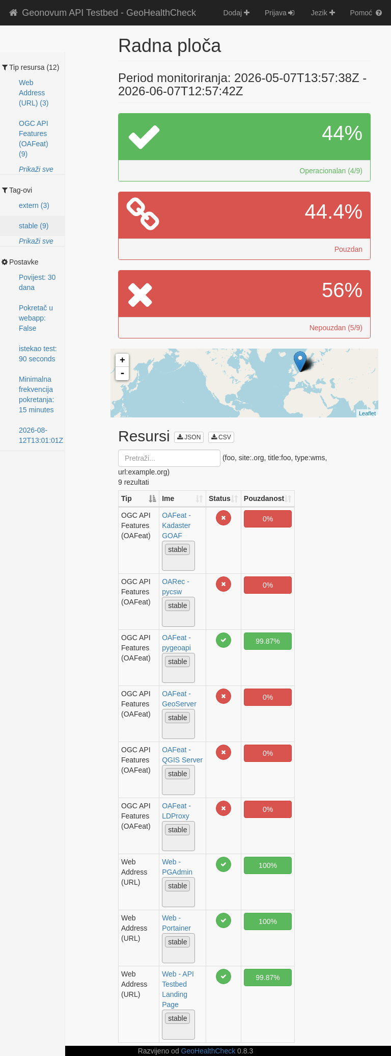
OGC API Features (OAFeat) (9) (33, 138)
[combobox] (178, 556)
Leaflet (367, 413)
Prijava (280, 13)
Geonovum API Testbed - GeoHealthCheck (102, 13)
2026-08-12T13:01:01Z (41, 435)
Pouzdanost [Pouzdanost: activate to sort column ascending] (264, 498)
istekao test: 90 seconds (38, 354)
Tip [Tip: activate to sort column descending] (126, 498)
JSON (189, 437)
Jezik (323, 13)
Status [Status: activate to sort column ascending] (220, 498)
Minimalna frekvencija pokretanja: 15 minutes (36, 394)
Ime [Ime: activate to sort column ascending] (168, 498)
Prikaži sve (36, 169)
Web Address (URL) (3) (33, 92)
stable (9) (33, 226)
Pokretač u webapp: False (36, 318)
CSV (221, 437)
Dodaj (236, 13)
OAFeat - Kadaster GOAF (176, 525)
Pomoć (366, 13)
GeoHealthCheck (208, 1051)
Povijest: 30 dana (37, 282)
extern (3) (34, 205)
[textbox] (168, 563)
